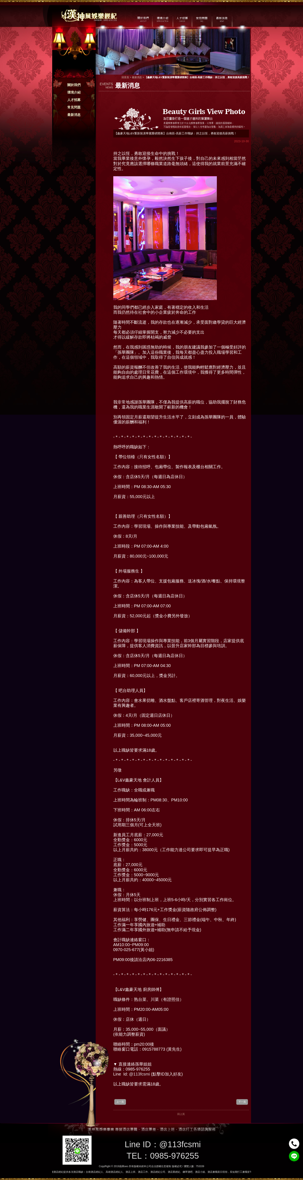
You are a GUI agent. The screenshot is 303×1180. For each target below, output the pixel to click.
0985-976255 (174, 1155)
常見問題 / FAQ (201, 19)
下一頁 (242, 1101)
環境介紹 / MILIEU (162, 19)
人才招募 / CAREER (182, 19)
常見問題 (74, 107)
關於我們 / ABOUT (142, 19)
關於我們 (74, 85)
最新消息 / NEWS (221, 19)
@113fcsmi (139, 1074)
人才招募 (74, 100)
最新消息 (74, 115)
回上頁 (181, 1114)
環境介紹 (74, 92)
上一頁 (120, 1101)
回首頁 (125, 77)
